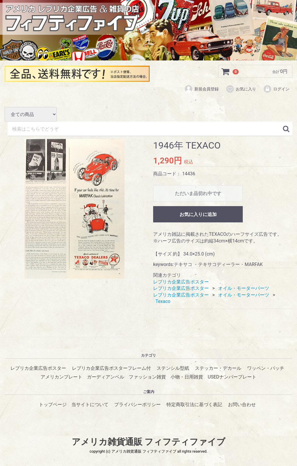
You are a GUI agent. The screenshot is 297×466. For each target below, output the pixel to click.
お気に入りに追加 (198, 214)
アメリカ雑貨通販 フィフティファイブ (148, 442)
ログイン (276, 89)
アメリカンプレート (61, 377)
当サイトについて (89, 404)
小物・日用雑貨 (187, 377)
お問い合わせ (242, 404)
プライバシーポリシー (137, 404)
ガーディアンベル (105, 377)
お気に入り (241, 89)
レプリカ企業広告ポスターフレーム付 (111, 368)
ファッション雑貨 (147, 377)
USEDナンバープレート (232, 377)
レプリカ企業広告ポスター (181, 281)
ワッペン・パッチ (265, 368)
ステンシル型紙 (173, 368)
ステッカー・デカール (218, 368)
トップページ (53, 404)
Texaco (162, 301)
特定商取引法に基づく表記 (194, 404)
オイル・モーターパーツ (243, 288)
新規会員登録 (201, 89)
